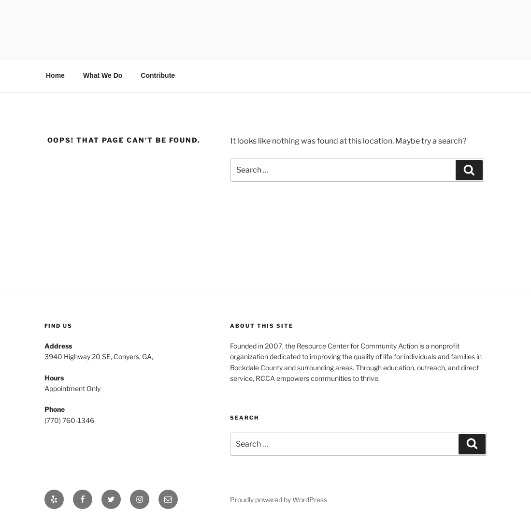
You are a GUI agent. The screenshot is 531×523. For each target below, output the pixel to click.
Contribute (158, 75)
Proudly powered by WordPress (278, 499)
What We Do (102, 75)
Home (55, 75)
